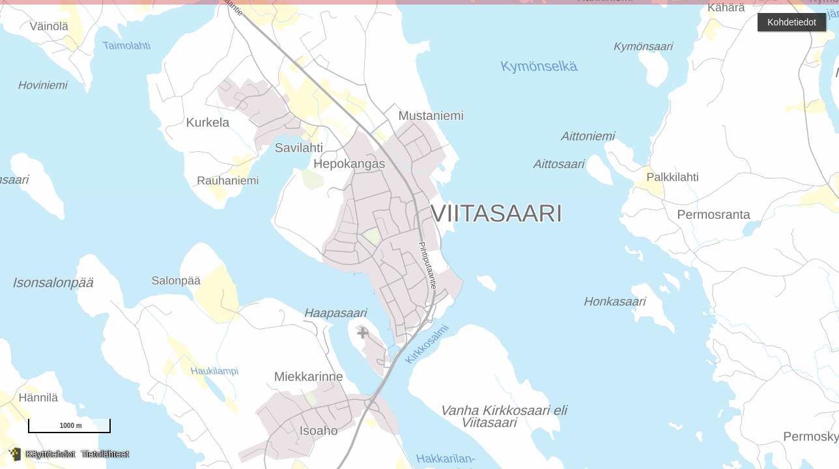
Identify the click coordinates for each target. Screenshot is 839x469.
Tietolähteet (105, 454)
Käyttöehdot (50, 454)
